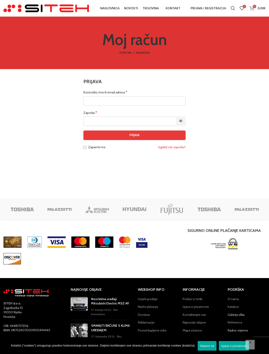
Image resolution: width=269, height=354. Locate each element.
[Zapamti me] (84, 151)
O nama (233, 303)
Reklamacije (146, 326)
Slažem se (207, 346)
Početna (125, 56)
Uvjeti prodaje (147, 303)
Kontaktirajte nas (194, 318)
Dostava (144, 318)
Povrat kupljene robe (152, 334)
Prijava (134, 139)
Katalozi (233, 311)
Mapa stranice (192, 334)
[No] (250, 344)
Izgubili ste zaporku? (172, 151)
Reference (235, 326)
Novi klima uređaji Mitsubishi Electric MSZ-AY (110, 305)
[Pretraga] (232, 10)
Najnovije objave (194, 326)
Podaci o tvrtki (192, 303)
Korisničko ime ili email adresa (105, 96)
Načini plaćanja (148, 311)
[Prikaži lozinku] (181, 125)
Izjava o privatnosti (196, 311)
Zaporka (90, 116)
